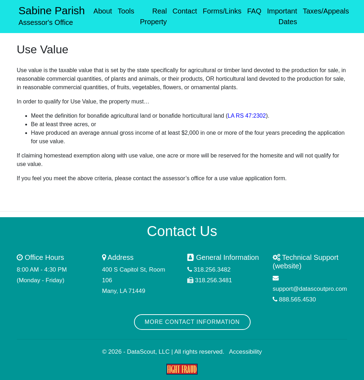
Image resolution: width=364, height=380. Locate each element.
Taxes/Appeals (326, 11)
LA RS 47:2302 (247, 116)
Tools (126, 11)
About (102, 11)
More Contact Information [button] (192, 322)
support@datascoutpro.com (310, 288)
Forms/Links (222, 11)
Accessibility (245, 351)
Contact (184, 11)
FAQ (254, 11)
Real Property (153, 16)
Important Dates (282, 16)
